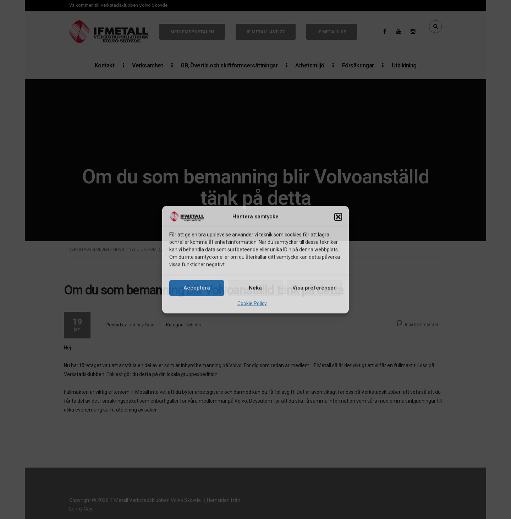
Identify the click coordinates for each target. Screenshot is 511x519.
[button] (338, 217)
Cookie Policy (252, 303)
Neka (255, 288)
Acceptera (196, 288)
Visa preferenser (314, 288)
